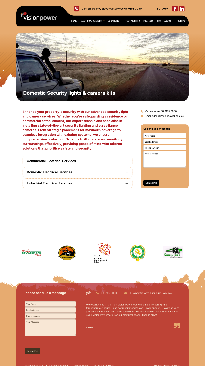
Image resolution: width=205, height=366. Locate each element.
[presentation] (164, 173)
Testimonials (132, 21)
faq (159, 21)
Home (74, 21)
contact (182, 21)
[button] (92, 21)
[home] (36, 16)
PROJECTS (148, 21)
